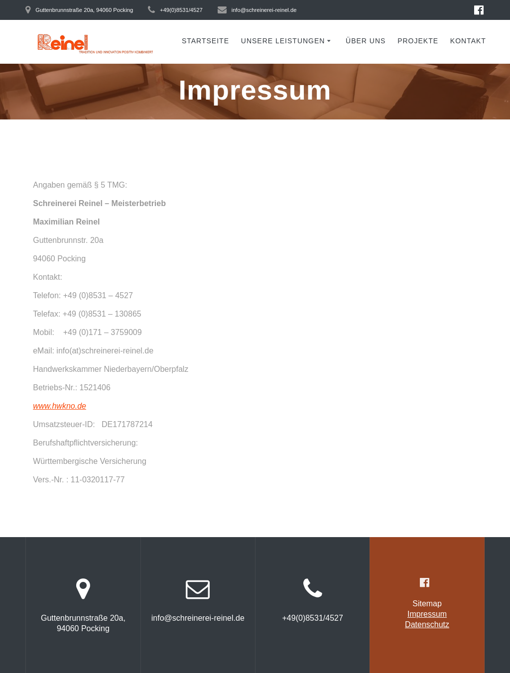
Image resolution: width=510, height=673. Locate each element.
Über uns (365, 41)
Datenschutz (427, 624)
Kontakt (468, 41)
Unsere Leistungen (283, 41)
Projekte (417, 41)
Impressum (427, 614)
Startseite (205, 41)
